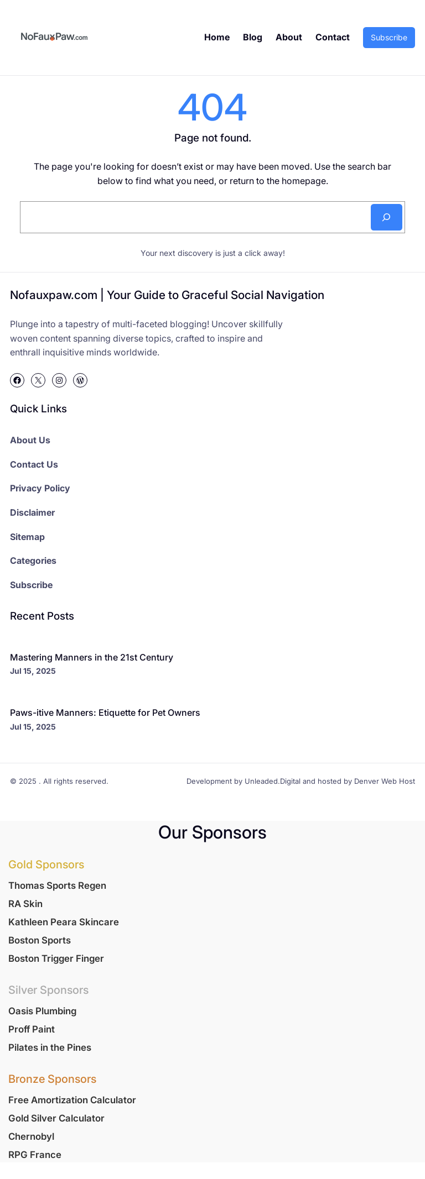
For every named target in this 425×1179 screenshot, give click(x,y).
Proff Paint (31, 1029)
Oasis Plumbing (42, 1010)
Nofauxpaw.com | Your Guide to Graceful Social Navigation (167, 295)
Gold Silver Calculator (56, 1118)
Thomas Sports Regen (57, 885)
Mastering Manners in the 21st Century (91, 657)
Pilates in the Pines (49, 1047)
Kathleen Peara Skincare (63, 922)
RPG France (34, 1154)
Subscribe (389, 37)
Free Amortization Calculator (72, 1099)
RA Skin (25, 903)
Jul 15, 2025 (33, 670)
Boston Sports (39, 940)
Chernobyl (31, 1136)
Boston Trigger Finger (56, 958)
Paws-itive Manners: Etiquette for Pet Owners (105, 712)
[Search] (386, 217)
